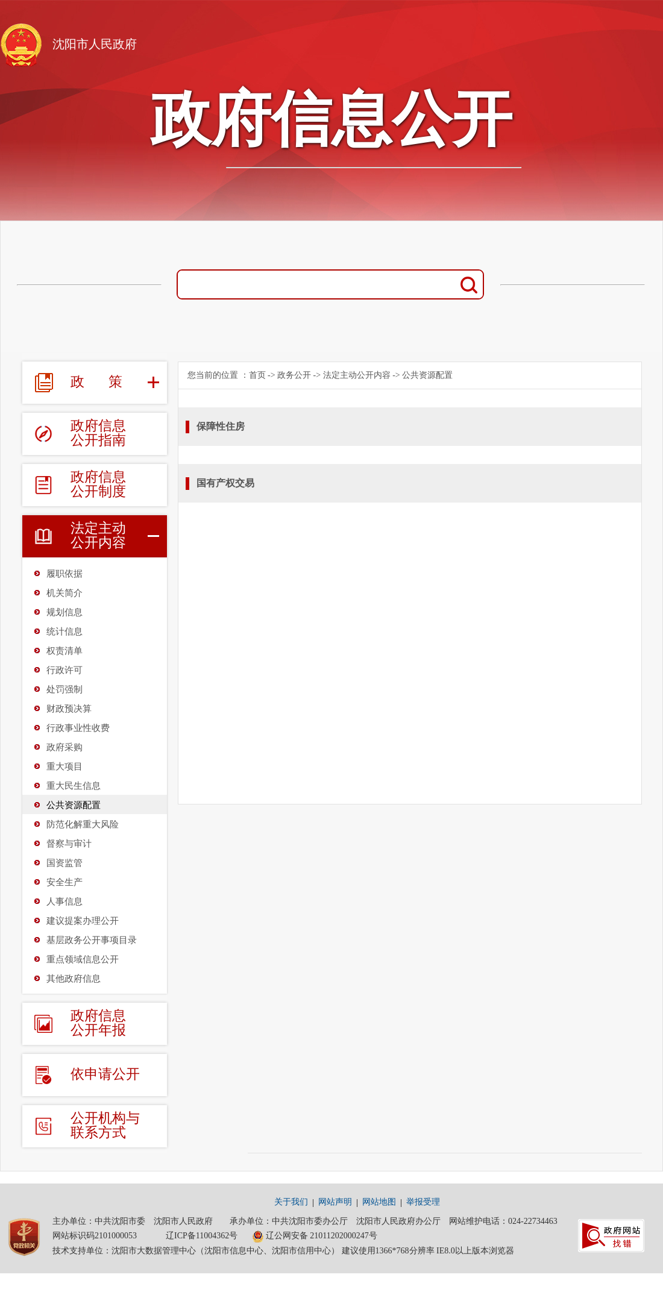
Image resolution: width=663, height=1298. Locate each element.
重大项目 (64, 766)
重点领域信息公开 (82, 959)
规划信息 (64, 612)
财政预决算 (69, 708)
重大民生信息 (73, 786)
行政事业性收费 (78, 728)
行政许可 (64, 670)
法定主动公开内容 (357, 375)
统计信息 (64, 631)
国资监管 (64, 863)
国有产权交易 (225, 483)
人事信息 (64, 901)
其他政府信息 (73, 978)
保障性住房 (220, 426)
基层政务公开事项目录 (91, 940)
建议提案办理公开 (82, 921)
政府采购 (64, 747)
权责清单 (64, 651)
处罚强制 (64, 689)
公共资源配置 (73, 805)
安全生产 (64, 882)
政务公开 (294, 375)
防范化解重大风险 (82, 824)
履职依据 (64, 573)
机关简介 (64, 593)
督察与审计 (69, 843)
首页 (257, 375)
